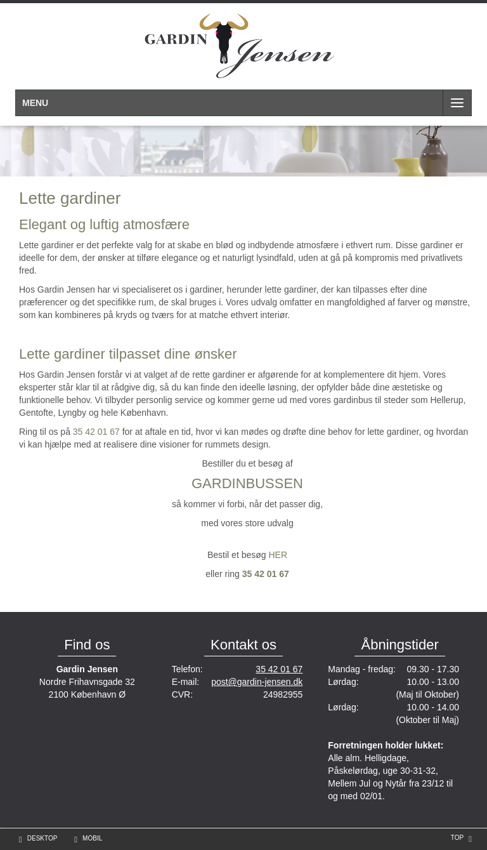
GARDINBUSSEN (247, 483)
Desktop (42, 838)
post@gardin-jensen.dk (256, 682)
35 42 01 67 (96, 432)
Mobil (92, 838)
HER (277, 555)
